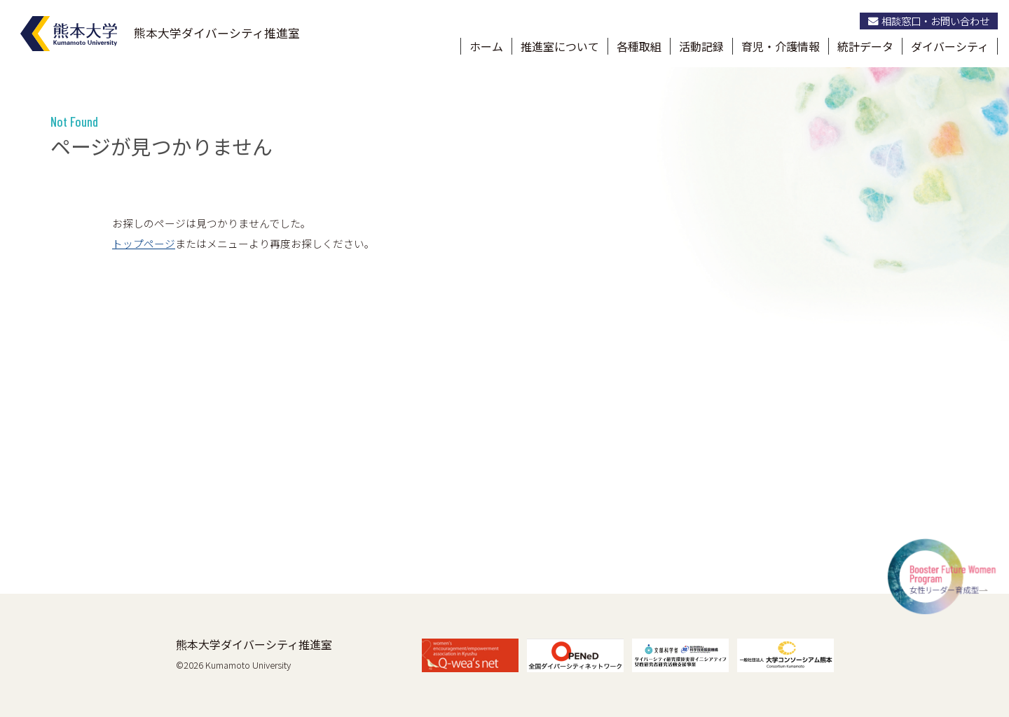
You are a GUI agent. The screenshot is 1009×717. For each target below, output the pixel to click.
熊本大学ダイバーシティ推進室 (254, 644)
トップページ (143, 243)
